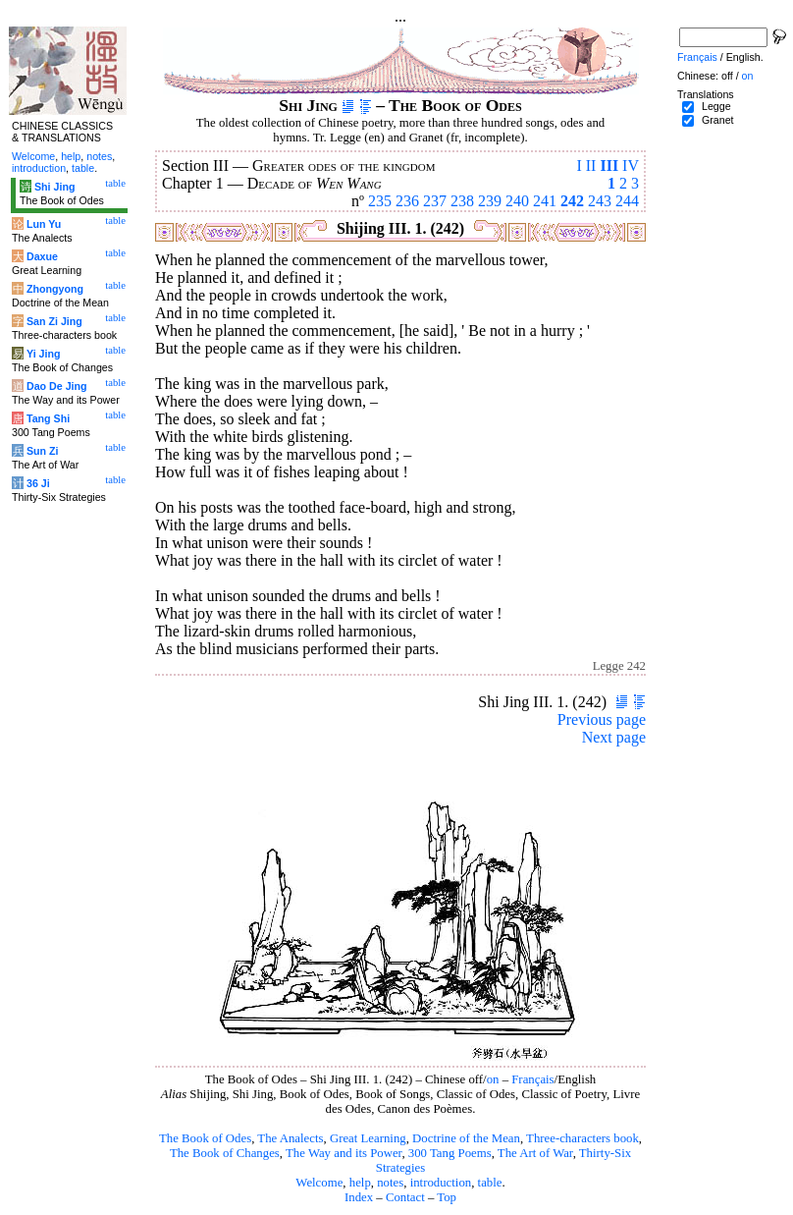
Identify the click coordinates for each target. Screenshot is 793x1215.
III (609, 165)
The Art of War (535, 1153)
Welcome (319, 1182)
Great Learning (368, 1138)
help (360, 1182)
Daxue (42, 256)
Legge (716, 106)
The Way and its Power (343, 1153)
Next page (614, 737)
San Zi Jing (54, 321)
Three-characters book (582, 1138)
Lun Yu (43, 224)
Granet (718, 120)
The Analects (290, 1138)
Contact (405, 1197)
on (493, 1079)
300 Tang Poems (450, 1153)
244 (627, 201)
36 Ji (38, 483)
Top (446, 1197)
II (591, 165)
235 (380, 201)
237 (435, 201)
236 (407, 201)
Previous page (601, 719)
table (490, 1182)
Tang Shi (48, 418)
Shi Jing (54, 187)
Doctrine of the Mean (466, 1138)
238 (462, 201)
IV (630, 165)
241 (544, 201)
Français (532, 1079)
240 (517, 201)
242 (572, 201)
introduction (441, 1182)
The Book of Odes (205, 1138)
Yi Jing (43, 353)
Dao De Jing (56, 386)
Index (358, 1197)
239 (490, 201)
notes (390, 1182)
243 (599, 201)
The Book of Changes (225, 1153)
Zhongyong (54, 289)
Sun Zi (42, 451)
